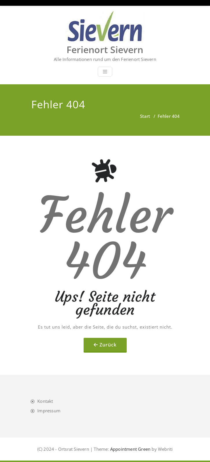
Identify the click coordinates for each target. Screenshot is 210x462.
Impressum (48, 410)
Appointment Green (130, 449)
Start (145, 116)
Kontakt (45, 401)
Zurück (108, 345)
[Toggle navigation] (105, 72)
